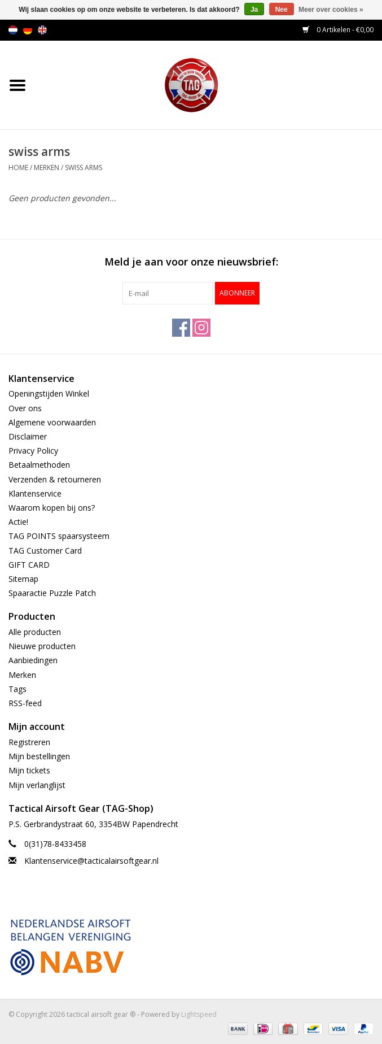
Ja (254, 10)
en (42, 29)
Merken (46, 167)
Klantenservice (35, 493)
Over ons (25, 408)
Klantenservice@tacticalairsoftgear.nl (91, 860)
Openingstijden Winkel (48, 393)
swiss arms (83, 167)
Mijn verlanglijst (36, 785)
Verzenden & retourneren (54, 479)
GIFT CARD (29, 564)
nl (12, 29)
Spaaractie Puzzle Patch (52, 593)
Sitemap (23, 578)
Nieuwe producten (42, 646)
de (27, 29)
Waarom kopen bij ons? (51, 507)
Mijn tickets (29, 770)
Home (18, 167)
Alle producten (34, 632)
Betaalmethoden (39, 464)
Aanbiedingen (33, 660)
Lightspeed (199, 1014)
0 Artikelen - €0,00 (338, 29)
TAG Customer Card (45, 550)
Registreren (29, 742)
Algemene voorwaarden (52, 422)
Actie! (18, 521)
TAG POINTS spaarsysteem (58, 535)
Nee (281, 10)
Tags (17, 689)
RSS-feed (25, 703)
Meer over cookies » (330, 10)
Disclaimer (27, 436)
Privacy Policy (33, 450)
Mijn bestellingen (39, 756)
